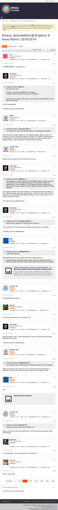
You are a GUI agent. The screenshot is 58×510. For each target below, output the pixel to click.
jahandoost (13, 439)
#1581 (53, 217)
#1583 (53, 295)
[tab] (4, 46)
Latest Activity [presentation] (12, 46)
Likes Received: (32, 59)
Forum (6, 20)
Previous (9, 481)
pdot (11, 238)
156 (36, 481)
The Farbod (13, 73)
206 (41, 481)
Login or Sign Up (50, 1)
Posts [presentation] (4, 46)
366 (47, 481)
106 (25, 481)
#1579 (53, 156)
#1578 (53, 125)
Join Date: (12, 59)
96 (20, 481)
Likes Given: (43, 59)
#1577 (53, 83)
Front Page (26, 501)
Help (33, 501)
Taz (11, 54)
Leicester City (14, 286)
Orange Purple (6, 501)
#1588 (53, 421)
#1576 (53, 64)
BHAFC (12, 115)
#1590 (53, 471)
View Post (23, 86)
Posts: (22, 59)
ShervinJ (12, 305)
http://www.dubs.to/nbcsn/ (23, 395)
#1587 (53, 386)
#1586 (53, 359)
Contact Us (39, 501)
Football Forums (13, 20)
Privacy (47, 501)
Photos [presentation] (21, 46)
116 (30, 481)
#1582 (53, 247)
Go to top (53, 501)
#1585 (53, 333)
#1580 (53, 175)
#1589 (53, 450)
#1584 (53, 314)
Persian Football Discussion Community (27, 20)
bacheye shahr (14, 146)
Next (53, 481)
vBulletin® (49, 507)
